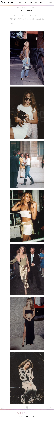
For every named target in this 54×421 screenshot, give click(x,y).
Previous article (4, 408)
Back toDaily (27, 408)
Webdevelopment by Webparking (27, 418)
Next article (51, 408)
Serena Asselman (28, 7)
